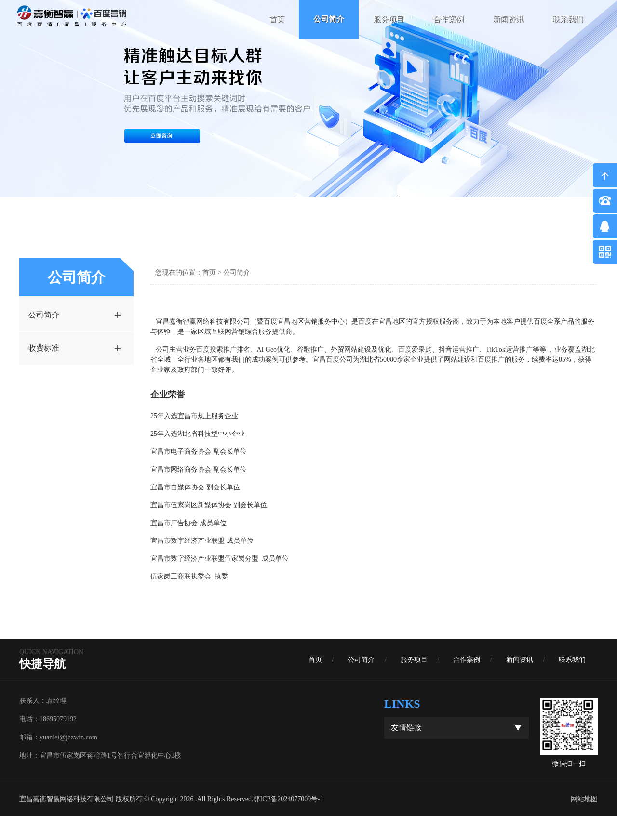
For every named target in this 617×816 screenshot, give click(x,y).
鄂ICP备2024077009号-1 (288, 799)
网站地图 (584, 799)
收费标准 (74, 348)
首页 (276, 19)
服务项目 (388, 19)
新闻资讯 (508, 19)
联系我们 (567, 19)
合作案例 (448, 19)
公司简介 (328, 19)
